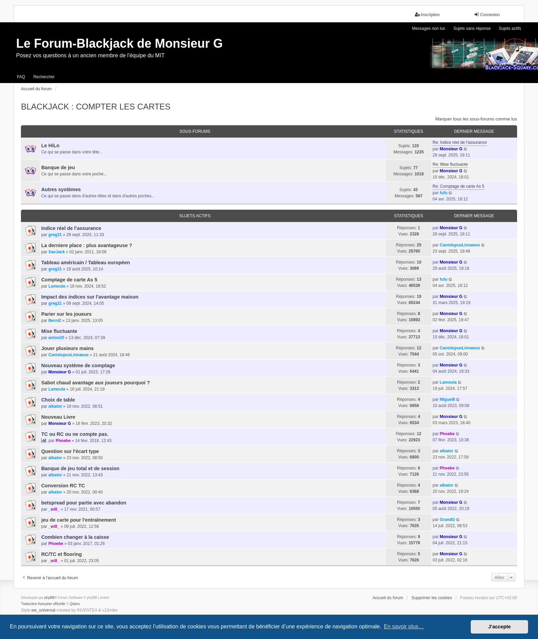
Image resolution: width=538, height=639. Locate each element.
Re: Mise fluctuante (450, 164)
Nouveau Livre (58, 417)
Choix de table (58, 400)
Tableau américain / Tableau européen (85, 262)
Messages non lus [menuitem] (428, 28)
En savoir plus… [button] (404, 626)
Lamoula (56, 286)
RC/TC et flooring (61, 554)
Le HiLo (50, 145)
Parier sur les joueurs (66, 314)
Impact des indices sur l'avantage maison (89, 297)
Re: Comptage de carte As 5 (458, 186)
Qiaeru (75, 604)
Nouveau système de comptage (78, 365)
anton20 (56, 337)
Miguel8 (447, 399)
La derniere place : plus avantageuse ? (86, 245)
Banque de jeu (58, 167)
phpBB (49, 598)
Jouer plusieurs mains (67, 348)
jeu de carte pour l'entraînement (78, 520)
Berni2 (54, 320)
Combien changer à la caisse (75, 537)
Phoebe (63, 440)
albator (55, 406)
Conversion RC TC (63, 485)
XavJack (56, 251)
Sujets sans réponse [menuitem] (472, 28)
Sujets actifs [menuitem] (510, 28)
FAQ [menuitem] (21, 76)
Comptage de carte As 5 (69, 279)
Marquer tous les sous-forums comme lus (476, 118)
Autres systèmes (61, 189)
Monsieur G (451, 149)
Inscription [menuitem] (427, 14)
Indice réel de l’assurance (71, 228)
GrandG (447, 519)
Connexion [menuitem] (487, 14)
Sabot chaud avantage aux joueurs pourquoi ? (95, 382)
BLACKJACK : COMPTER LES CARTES (96, 106)
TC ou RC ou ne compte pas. (74, 434)
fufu (443, 192)
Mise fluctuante (59, 331)
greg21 (55, 234)
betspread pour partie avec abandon (83, 503)
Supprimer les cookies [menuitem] (431, 597)
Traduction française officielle (43, 604)
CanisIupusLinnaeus (460, 245)
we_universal (43, 610)
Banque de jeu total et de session (80, 468)
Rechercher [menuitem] (44, 76)
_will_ (54, 509)
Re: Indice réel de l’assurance (460, 142)
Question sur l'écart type (70, 451)
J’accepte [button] (499, 626)
